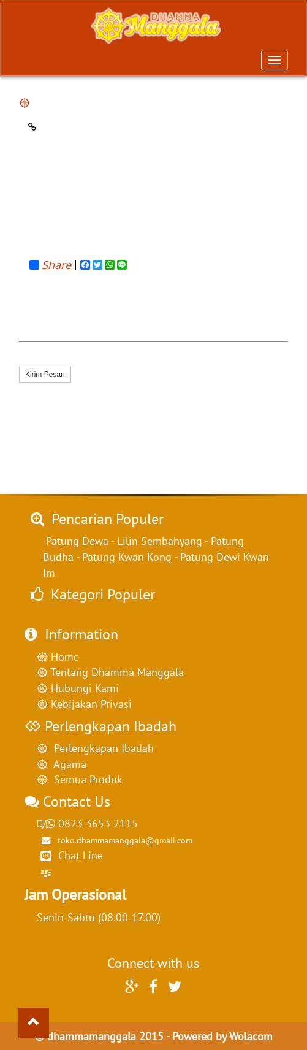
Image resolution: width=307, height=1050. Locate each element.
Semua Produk (85, 779)
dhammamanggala (91, 1036)
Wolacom (251, 1036)
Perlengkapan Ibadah (101, 748)
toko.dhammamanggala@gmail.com (114, 840)
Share (50, 265)
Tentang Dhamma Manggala (116, 672)
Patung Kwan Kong (127, 557)
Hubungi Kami (83, 688)
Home (63, 657)
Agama (67, 764)
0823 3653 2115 (87, 823)
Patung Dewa (77, 541)
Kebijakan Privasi (90, 704)
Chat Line (80, 855)
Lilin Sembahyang (159, 541)
